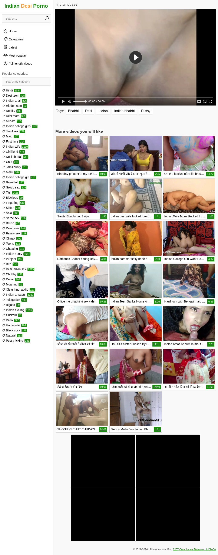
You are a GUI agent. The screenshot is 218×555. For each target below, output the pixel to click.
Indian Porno (26, 6)
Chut (10, 162)
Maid (10, 136)
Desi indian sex (18, 269)
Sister (11, 208)
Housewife (14, 325)
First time (13, 141)
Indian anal (14, 100)
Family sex (14, 233)
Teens (11, 243)
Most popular (14, 55)
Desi (88, 111)
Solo (10, 213)
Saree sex (14, 218)
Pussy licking (16, 340)
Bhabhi (73, 111)
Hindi (11, 90)
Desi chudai (15, 156)
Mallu (11, 172)
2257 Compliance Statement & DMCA (194, 549)
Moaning (12, 284)
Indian (103, 111)
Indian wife (15, 146)
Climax (12, 238)
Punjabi (12, 259)
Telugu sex (14, 299)
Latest (10, 47)
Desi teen (13, 95)
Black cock (14, 330)
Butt (10, 264)
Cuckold (12, 315)
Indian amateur (18, 294)
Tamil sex (13, 131)
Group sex (14, 187)
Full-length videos (17, 63)
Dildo (11, 320)
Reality (12, 111)
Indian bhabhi (124, 111)
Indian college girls (19, 126)
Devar (11, 279)
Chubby (12, 274)
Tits (10, 192)
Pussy (146, 111)
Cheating (13, 248)
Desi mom (14, 116)
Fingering (13, 202)
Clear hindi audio (18, 289)
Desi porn (14, 228)
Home (10, 31)
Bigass (11, 305)
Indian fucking (17, 310)
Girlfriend (13, 151)
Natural (12, 335)
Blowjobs (12, 197)
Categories (13, 39)
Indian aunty (16, 253)
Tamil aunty (15, 167)
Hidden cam (14, 105)
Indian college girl (19, 177)
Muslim (12, 121)
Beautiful (13, 182)
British (11, 223)
